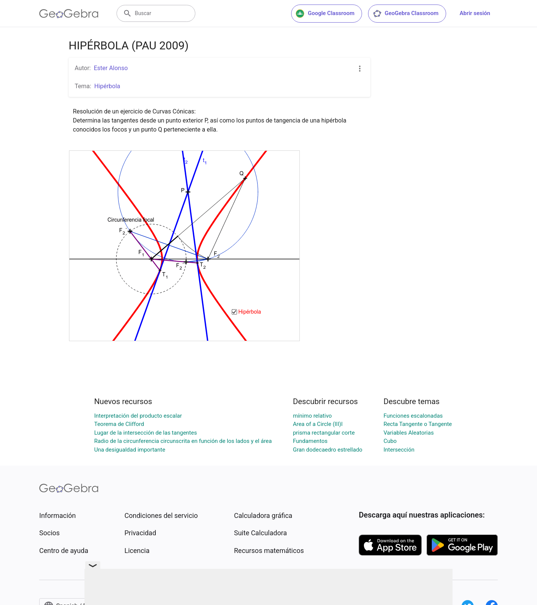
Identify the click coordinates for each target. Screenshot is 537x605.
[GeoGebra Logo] (68, 13)
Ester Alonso (111, 68)
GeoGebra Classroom (406, 13)
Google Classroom (325, 13)
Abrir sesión (475, 13)
